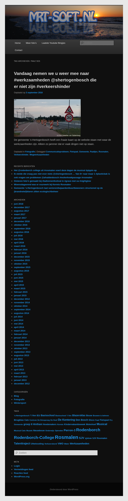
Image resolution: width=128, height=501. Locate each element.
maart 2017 (19, 214)
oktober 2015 (20, 264)
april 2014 (19, 327)
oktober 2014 (20, 306)
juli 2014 (18, 316)
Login (17, 466)
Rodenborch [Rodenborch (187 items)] (88, 430)
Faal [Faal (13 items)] (97, 420)
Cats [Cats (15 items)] (26, 420)
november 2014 (22, 302)
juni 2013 (18, 362)
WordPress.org (22, 476)
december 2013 (22, 341)
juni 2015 (18, 278)
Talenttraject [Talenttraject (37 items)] (22, 443)
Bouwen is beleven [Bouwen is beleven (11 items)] (101, 416)
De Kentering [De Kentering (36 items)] (66, 419)
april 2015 (19, 285)
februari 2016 (21, 249)
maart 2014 (19, 330)
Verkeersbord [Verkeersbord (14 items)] (50, 444)
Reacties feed (21, 473)
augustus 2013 (21, 355)
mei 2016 (18, 239)
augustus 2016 (21, 232)
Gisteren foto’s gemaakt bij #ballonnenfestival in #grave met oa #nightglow (52, 181)
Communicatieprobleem (57, 152)
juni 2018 (18, 204)
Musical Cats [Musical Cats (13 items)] (20, 431)
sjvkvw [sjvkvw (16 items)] (88, 438)
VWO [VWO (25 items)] (61, 443)
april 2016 (19, 242)
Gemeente (84, 152)
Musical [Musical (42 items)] (102, 424)
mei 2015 (18, 281)
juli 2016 (18, 235)
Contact (18, 50)
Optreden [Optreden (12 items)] (59, 431)
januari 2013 (20, 380)
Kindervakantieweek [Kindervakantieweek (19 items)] (74, 424)
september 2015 (22, 267)
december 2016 (22, 221)
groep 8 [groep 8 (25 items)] (28, 424)
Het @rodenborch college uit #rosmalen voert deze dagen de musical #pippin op (55, 170)
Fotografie (30, 152)
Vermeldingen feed (23, 469)
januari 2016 (20, 253)
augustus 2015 (21, 271)
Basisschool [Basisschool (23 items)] (48, 415)
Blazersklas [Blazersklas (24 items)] (78, 415)
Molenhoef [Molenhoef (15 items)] (91, 424)
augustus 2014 (21, 313)
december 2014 (22, 299)
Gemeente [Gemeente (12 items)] (18, 424)
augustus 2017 (21, 211)
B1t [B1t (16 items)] (38, 415)
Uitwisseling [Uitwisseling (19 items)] (37, 443)
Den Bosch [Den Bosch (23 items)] (82, 420)
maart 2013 (19, 373)
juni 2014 (18, 320)
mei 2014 (18, 323)
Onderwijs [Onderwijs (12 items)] (49, 431)
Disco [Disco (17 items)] (91, 420)
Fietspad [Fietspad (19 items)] (104, 420)
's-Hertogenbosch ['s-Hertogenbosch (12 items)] (22, 416)
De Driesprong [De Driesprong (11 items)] (44, 420)
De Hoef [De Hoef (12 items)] (53, 420)
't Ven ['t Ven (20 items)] (33, 415)
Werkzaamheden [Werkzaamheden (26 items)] (79, 443)
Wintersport (20, 403)
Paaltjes (94, 152)
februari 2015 (21, 292)
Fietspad (74, 152)
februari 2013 (21, 376)
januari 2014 (20, 337)
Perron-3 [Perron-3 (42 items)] (69, 430)
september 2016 (22, 228)
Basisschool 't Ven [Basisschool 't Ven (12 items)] (63, 416)
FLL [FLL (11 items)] (111, 420)
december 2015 (22, 257)
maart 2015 (19, 288)
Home (18, 43)
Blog (16, 396)
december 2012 (22, 383)
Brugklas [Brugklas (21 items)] (19, 420)
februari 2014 (21, 334)
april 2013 (19, 369)
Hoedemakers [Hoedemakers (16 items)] (49, 424)
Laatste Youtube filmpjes (53, 43)
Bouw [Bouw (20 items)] (89, 415)
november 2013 (22, 345)
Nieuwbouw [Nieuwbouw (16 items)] (39, 430)
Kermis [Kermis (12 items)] (60, 424)
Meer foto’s (31, 43)
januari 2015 (20, 295)
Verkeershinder (21, 155)
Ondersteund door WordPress (64, 489)
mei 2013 (18, 366)
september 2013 (22, 352)
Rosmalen (103, 152)
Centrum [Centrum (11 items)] (33, 420)
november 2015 (22, 260)
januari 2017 (20, 218)
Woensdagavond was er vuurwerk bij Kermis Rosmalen (42, 184)
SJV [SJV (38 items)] (81, 438)
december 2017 (22, 207)
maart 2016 (19, 246)
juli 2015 (18, 274)
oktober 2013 (20, 348)
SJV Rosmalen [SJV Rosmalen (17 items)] (99, 438)
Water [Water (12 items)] (66, 444)
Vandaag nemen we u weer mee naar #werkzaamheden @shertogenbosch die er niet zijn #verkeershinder (55, 80)
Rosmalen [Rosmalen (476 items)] (66, 437)
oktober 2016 (20, 225)
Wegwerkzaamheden (39, 155)
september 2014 (22, 309)
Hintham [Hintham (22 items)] (37, 424)
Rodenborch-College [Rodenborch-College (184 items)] (34, 437)
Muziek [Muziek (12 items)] (29, 431)
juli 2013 (18, 359)
